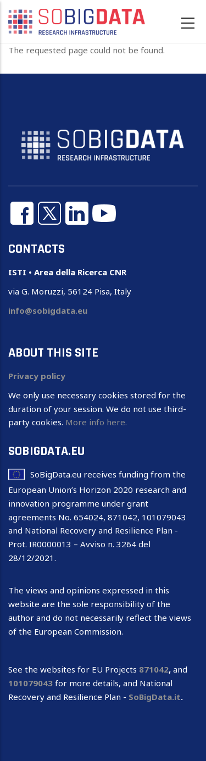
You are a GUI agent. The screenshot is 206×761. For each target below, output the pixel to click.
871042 (154, 669)
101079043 (30, 682)
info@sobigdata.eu (47, 310)
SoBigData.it (155, 696)
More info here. (96, 421)
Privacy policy (36, 375)
